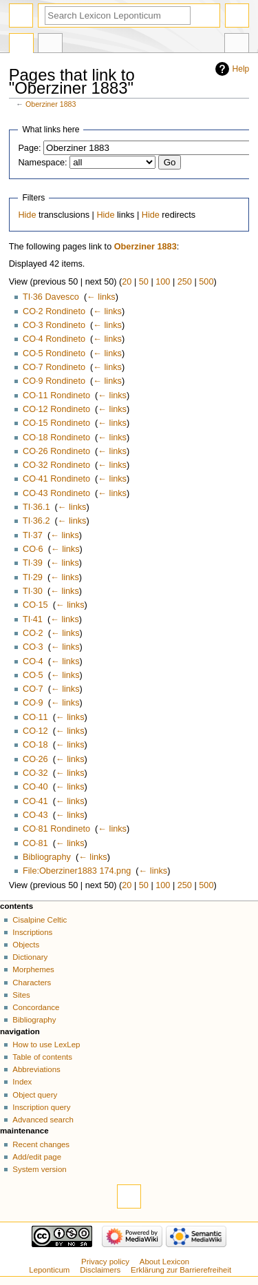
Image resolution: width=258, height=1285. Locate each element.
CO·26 (35, 759)
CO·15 (35, 605)
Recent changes (40, 1144)
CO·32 (35, 773)
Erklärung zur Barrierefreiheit (181, 1270)
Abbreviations (36, 1069)
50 (144, 282)
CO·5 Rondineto (54, 353)
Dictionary (29, 957)
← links (101, 297)
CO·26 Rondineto (56, 451)
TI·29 (33, 577)
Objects (25, 944)
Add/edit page (36, 1157)
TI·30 (33, 591)
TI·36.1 (36, 507)
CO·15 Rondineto (56, 423)
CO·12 (35, 731)
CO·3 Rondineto (54, 325)
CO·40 (35, 787)
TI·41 (33, 619)
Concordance (35, 1007)
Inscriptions (32, 932)
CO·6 (33, 549)
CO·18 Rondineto (56, 437)
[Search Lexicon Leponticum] (118, 15)
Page (21, 45)
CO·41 (35, 801)
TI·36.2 (36, 521)
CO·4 (33, 661)
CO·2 (33, 633)
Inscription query (41, 1107)
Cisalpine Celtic (39, 920)
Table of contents (42, 1057)
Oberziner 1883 (50, 104)
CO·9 (33, 703)
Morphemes (33, 969)
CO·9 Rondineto (54, 381)
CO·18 (35, 745)
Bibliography (47, 857)
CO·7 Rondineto (54, 367)
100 (162, 282)
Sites (21, 995)
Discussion (50, 45)
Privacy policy (105, 1261)
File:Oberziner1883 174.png (77, 871)
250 (185, 282)
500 (206, 282)
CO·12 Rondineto (56, 409)
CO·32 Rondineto (56, 465)
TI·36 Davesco (51, 297)
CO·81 (35, 843)
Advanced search (43, 1120)
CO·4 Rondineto (54, 339)
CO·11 (35, 717)
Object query (34, 1095)
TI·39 (33, 563)
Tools (236, 45)
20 (126, 282)
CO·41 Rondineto (56, 479)
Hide (27, 215)
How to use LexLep (46, 1044)
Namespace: (42, 162)
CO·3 (33, 647)
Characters (31, 982)
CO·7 (33, 689)
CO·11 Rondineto (56, 395)
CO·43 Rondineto (56, 493)
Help (241, 69)
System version (39, 1169)
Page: (29, 148)
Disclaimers (100, 1270)
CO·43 (35, 815)
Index (22, 1082)
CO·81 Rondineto (56, 829)
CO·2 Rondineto (54, 311)
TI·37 (33, 535)
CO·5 (33, 675)
